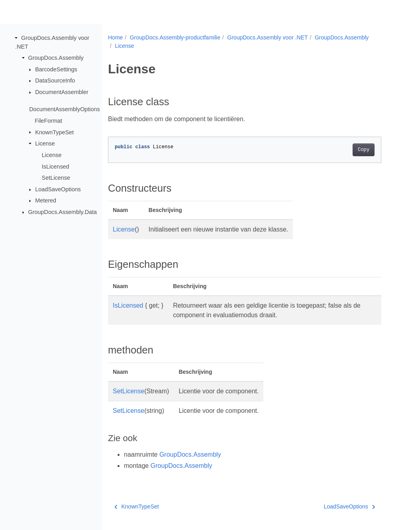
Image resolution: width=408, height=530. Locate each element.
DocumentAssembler (61, 92)
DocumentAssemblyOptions (64, 109)
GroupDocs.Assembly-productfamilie (175, 37)
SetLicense (56, 178)
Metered (45, 200)
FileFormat (48, 121)
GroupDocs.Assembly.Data (62, 212)
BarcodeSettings (56, 69)
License (45, 143)
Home (115, 37)
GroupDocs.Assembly (56, 58)
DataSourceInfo (55, 80)
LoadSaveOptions (57, 189)
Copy (363, 150)
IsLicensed (55, 166)
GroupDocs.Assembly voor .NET (267, 37)
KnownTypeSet (54, 132)
